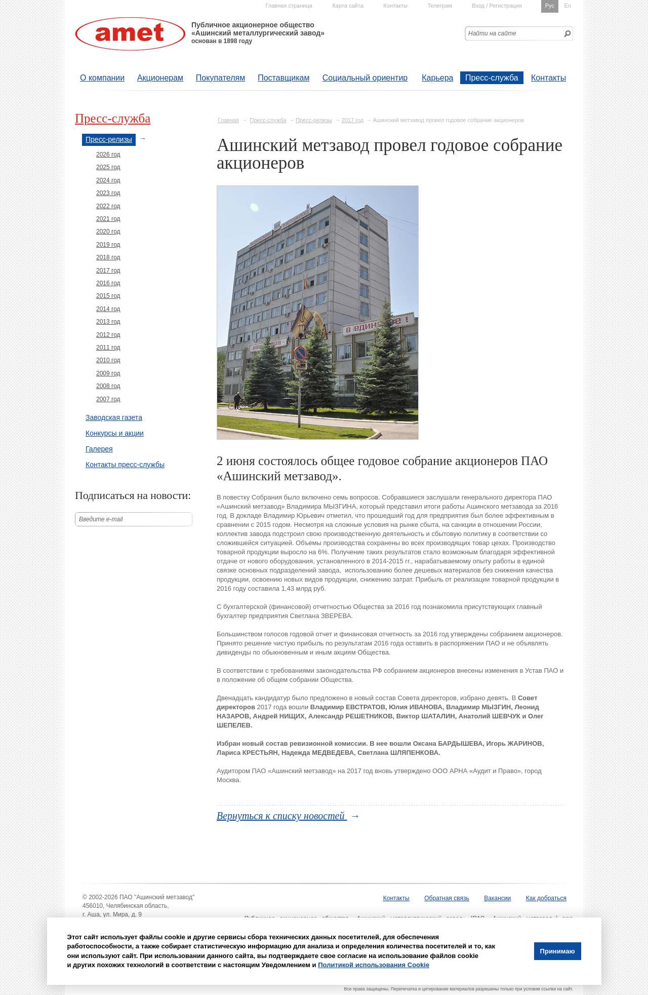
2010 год (108, 360)
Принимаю (557, 951)
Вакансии (497, 898)
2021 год (108, 218)
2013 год (108, 321)
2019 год (108, 244)
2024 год (108, 180)
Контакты (548, 77)
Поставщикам (283, 77)
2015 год (108, 295)
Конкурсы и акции (115, 433)
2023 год (108, 193)
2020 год (108, 231)
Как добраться (546, 898)
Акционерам (160, 77)
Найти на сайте (492, 33)
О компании (102, 77)
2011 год (108, 347)
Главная (228, 120)
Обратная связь (446, 898)
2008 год (108, 386)
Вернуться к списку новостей (282, 815)
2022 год (108, 206)
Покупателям (220, 77)
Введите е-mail (101, 519)
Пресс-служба (491, 77)
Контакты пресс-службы (125, 465)
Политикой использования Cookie (373, 965)
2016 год (108, 283)
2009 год (108, 373)
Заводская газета (114, 417)
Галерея (99, 449)
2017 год (353, 120)
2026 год (108, 154)
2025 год (108, 167)
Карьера (437, 77)
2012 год (108, 334)
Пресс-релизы (314, 120)
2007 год (108, 399)
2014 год (108, 309)
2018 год (108, 257)
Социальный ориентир (365, 77)
